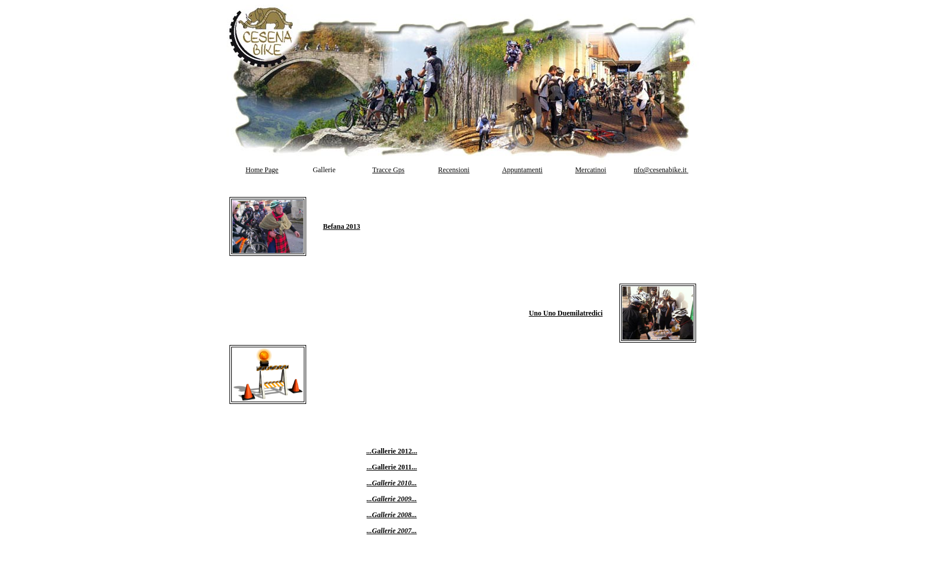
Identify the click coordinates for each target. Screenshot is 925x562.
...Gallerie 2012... (391, 451)
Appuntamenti (522, 170)
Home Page (261, 170)
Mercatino (589, 170)
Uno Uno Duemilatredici (565, 313)
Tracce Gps (388, 170)
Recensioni (454, 170)
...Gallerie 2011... (391, 467)
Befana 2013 (341, 226)
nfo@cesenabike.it (661, 170)
